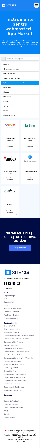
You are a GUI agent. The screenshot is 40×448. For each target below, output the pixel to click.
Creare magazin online (12, 329)
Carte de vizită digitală (12, 361)
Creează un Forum (10, 371)
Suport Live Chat (9, 73)
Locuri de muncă (13, 408)
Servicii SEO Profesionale (13, 390)
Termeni (10, 439)
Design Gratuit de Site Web (14, 387)
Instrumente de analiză (11, 69)
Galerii (6, 92)
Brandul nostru (9, 417)
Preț (5, 299)
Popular (6, 64)
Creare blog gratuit (11, 368)
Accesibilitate (20, 441)
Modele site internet (11, 312)
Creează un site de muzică (13, 348)
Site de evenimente (11, 345)
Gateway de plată (9, 115)
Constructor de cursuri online (15, 374)
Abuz (29, 439)
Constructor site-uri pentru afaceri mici (18, 358)
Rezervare (7, 96)
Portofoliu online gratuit (13, 355)
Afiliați (6, 411)
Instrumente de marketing (12, 78)
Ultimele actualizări (11, 318)
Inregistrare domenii (11, 332)
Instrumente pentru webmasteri (14, 83)
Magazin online (9, 106)
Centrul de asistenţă (11, 401)
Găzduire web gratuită (12, 384)
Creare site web (9, 326)
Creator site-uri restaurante (14, 377)
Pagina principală (10, 296)
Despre (6, 398)
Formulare (7, 87)
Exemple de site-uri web (13, 309)
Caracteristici (9, 302)
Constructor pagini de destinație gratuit (19, 336)
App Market (11, 315)
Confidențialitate (20, 439)
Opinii (6, 305)
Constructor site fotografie (14, 342)
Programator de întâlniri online (15, 381)
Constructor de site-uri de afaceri (17, 339)
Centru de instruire (11, 404)
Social (6, 110)
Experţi (6, 414)
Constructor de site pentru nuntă (16, 352)
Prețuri (6, 101)
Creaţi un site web (20, 248)
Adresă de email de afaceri (14, 365)
